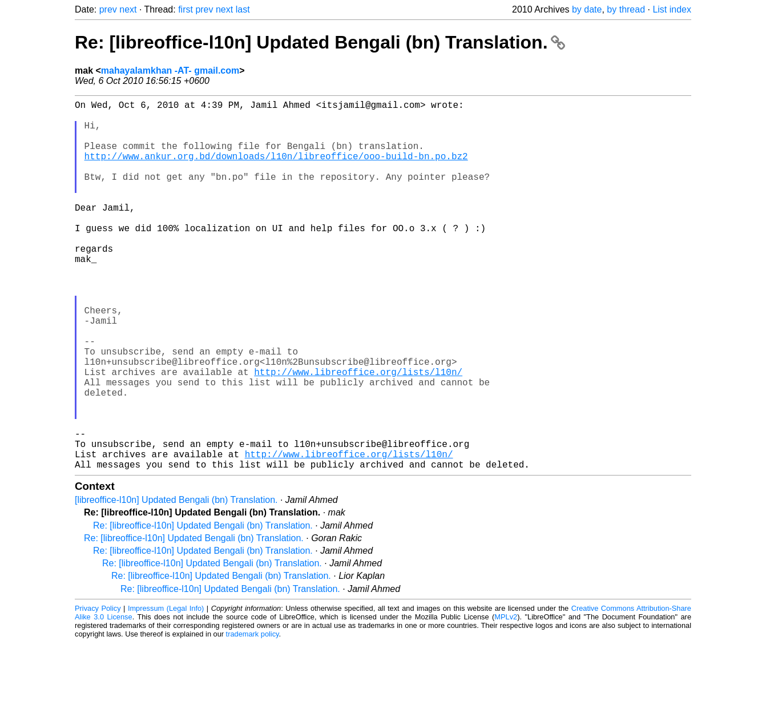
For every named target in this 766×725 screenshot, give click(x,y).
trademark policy (252, 716)
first (185, 9)
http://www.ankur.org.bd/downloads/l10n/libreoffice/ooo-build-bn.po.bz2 (276, 169)
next (127, 9)
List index (671, 9)
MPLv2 (505, 699)
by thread (626, 9)
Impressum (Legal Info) (166, 690)
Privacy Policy (98, 690)
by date (587, 9)
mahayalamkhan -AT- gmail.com (170, 70)
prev (108, 9)
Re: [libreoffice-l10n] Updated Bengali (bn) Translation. (320, 42)
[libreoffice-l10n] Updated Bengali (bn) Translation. (176, 582)
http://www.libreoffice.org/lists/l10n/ (358, 433)
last (243, 9)
